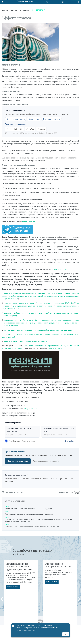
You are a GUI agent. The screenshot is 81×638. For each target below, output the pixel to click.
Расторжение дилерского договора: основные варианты (29, 514)
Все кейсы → (70, 441)
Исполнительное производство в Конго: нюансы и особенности (32, 527)
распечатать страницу (12, 492)
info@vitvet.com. (61, 269)
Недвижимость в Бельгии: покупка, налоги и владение (28, 508)
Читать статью (12, 587)
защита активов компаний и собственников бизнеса (25, 341)
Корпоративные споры (16, 119)
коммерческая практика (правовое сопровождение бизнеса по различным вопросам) (39, 330)
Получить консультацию (17, 461)
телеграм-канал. (28, 222)
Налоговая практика (51, 119)
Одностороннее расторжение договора (58, 565)
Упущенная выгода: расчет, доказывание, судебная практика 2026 (19, 566)
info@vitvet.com (30, 408)
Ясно (65, 634)
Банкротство (34, 119)
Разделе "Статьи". (56, 348)
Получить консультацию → (16, 124)
